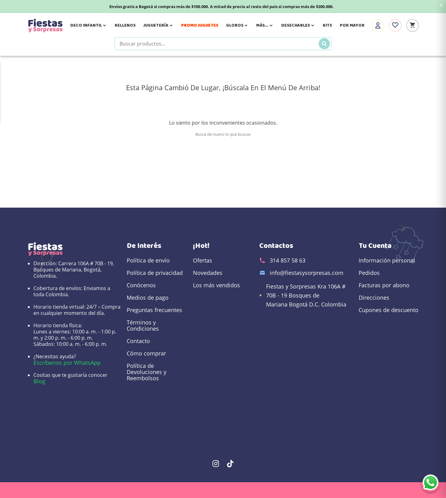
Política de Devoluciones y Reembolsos (146, 372)
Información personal (387, 260)
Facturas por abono (384, 285)
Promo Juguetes (199, 25)
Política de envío (148, 260)
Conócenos (141, 285)
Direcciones (374, 297)
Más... (264, 25)
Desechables (298, 25)
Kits (327, 25)
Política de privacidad (155, 273)
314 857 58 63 (287, 260)
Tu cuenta (375, 245)
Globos (237, 25)
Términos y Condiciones (143, 325)
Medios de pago (147, 297)
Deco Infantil (88, 25)
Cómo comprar (146, 353)
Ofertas (202, 260)
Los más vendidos (216, 285)
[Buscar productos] (223, 43)
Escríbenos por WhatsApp (67, 362)
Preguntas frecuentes (154, 310)
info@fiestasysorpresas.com (306, 273)
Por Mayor (352, 25)
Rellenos (125, 25)
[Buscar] (324, 43)
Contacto (138, 341)
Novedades (207, 273)
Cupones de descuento (388, 310)
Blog (39, 381)
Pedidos (369, 273)
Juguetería (158, 25)
